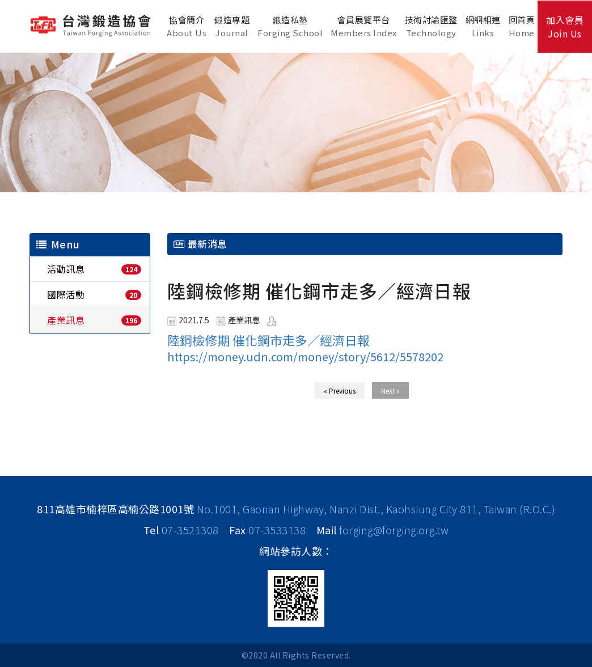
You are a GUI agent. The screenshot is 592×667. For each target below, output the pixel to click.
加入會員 (564, 26)
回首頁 (522, 26)
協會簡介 (186, 26)
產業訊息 (65, 320)
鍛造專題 (232, 26)
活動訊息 (65, 269)
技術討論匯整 (431, 26)
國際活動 (65, 294)
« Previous (340, 390)
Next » (390, 390)
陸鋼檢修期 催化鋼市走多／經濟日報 (268, 340)
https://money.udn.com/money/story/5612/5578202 (305, 356)
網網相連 (483, 26)
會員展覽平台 (364, 26)
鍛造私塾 (290, 26)
